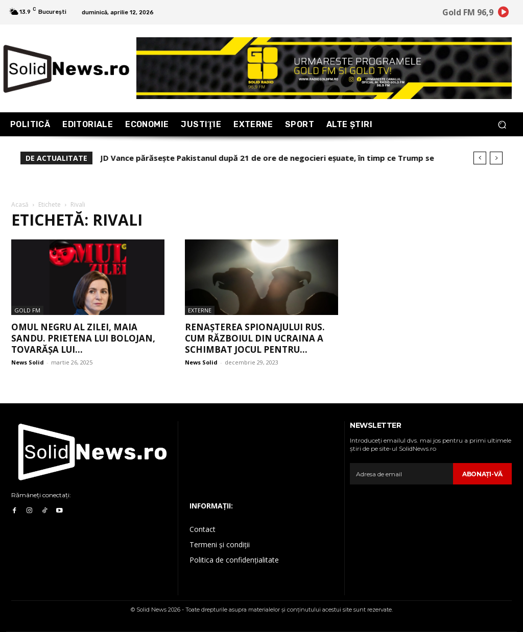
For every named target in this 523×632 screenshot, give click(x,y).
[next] (496, 158)
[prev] (479, 158)
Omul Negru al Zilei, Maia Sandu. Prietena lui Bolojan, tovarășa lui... (83, 338)
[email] (401, 473)
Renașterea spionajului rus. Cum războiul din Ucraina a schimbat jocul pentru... (255, 338)
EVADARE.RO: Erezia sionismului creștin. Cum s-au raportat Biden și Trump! (242, 158)
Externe (199, 310)
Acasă (20, 204)
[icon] (503, 14)
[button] (502, 124)
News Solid (27, 362)
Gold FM (27, 310)
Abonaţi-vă (482, 474)
